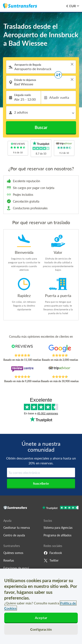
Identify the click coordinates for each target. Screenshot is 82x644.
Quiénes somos (13, 553)
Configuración (41, 629)
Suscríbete (41, 483)
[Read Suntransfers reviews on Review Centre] (22, 370)
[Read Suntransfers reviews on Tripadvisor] (60, 370)
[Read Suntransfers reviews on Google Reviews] (60, 349)
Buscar (41, 127)
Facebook (53, 553)
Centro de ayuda (14, 535)
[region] (41, 606)
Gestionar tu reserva (16, 527)
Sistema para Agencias (58, 527)
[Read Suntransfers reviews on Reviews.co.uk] (22, 349)
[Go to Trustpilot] (60, 508)
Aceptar (41, 618)
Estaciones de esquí (16, 568)
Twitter (51, 560)
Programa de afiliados (57, 535)
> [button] (72, 64)
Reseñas (8, 560)
